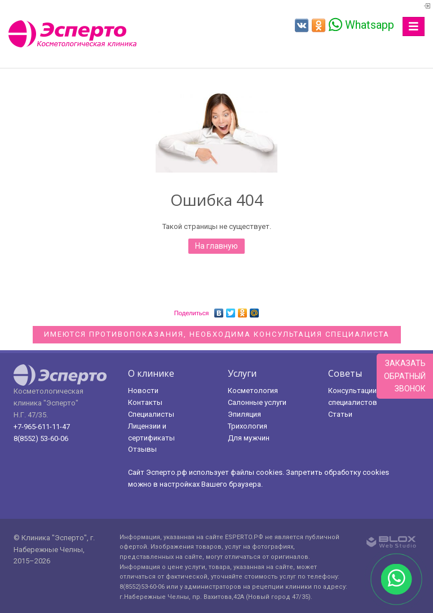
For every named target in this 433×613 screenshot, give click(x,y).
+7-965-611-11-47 (42, 426)
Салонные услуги (257, 402)
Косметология (253, 390)
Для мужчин (248, 438)
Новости (143, 390)
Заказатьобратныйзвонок (405, 376)
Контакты (145, 402)
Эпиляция (244, 414)
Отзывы (142, 449)
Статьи (340, 414)
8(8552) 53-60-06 (41, 438)
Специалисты (151, 414)
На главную (216, 245)
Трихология (247, 426)
